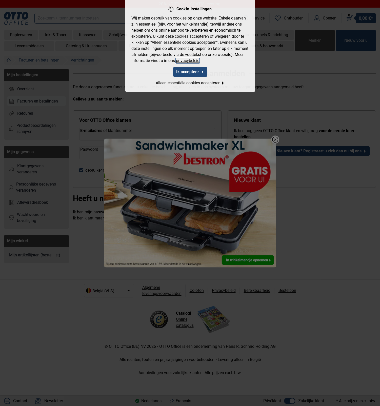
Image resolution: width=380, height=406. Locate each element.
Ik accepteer (190, 71)
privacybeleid (187, 60)
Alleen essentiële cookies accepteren (190, 82)
